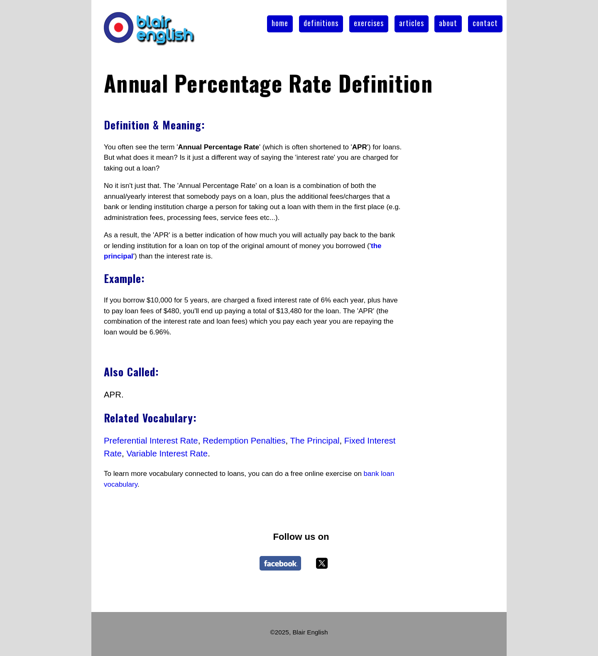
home (280, 22)
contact (485, 22)
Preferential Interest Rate (151, 440)
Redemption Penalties (244, 440)
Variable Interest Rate (167, 453)
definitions (321, 22)
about (448, 22)
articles (411, 22)
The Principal (315, 440)
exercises (369, 22)
